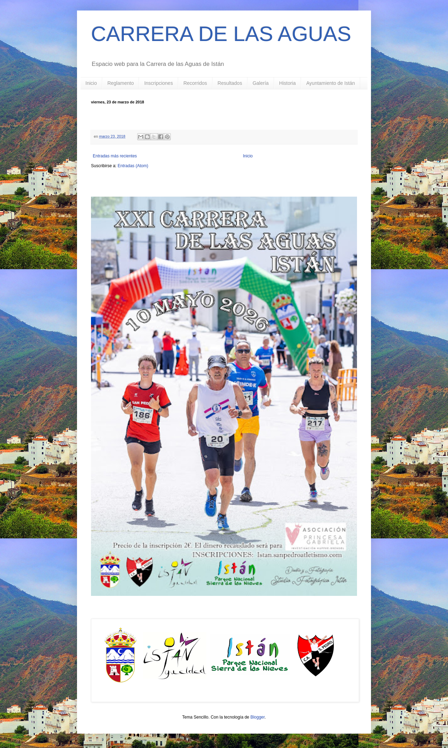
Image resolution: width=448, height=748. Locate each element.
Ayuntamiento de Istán (330, 83)
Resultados (230, 83)
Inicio (91, 83)
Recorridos (195, 83)
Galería (261, 83)
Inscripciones (158, 83)
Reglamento (120, 83)
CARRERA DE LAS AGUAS (221, 34)
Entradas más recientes (115, 156)
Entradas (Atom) (133, 165)
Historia (287, 83)
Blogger (257, 717)
